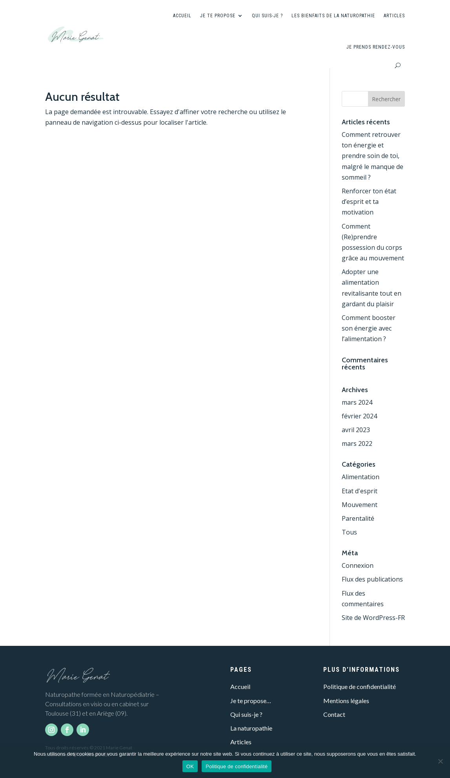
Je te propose (217, 15)
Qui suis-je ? (267, 15)
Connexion (357, 565)
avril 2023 (356, 429)
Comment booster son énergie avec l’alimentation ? (368, 328)
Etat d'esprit (359, 491)
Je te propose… (250, 700)
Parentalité (358, 518)
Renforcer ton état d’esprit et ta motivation (369, 201)
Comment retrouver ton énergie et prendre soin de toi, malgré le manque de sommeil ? (372, 156)
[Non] (440, 761)
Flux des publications (372, 579)
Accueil (182, 15)
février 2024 (359, 416)
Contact (334, 714)
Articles (394, 15)
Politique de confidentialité (359, 686)
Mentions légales (346, 700)
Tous (349, 532)
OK (190, 766)
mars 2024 (357, 402)
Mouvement (359, 504)
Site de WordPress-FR (373, 617)
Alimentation (360, 477)
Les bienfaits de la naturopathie (333, 15)
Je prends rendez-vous (375, 47)
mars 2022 (357, 443)
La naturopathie (251, 728)
